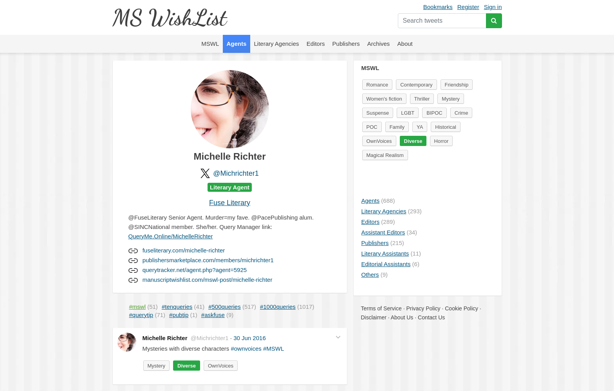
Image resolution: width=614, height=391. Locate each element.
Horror (441, 141)
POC (372, 127)
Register (468, 7)
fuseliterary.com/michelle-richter (184, 250)
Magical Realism (385, 155)
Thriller (422, 99)
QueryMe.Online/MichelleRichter (170, 236)
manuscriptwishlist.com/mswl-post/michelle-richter (208, 279)
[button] (338, 337)
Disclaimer (373, 317)
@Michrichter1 (235, 173)
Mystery (157, 366)
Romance (377, 85)
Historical (445, 127)
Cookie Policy (461, 308)
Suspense (378, 113)
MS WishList (169, 17)
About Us (402, 317)
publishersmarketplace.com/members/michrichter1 (208, 260)
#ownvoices (246, 348)
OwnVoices (220, 366)
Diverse (186, 366)
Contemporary (416, 85)
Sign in (493, 7)
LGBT (407, 113)
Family (397, 127)
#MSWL (273, 348)
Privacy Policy (423, 308)
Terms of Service (381, 308)
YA (420, 127)
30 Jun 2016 (249, 338)
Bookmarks (438, 7)
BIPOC (434, 113)
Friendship (457, 85)
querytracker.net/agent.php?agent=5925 (195, 270)
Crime (461, 113)
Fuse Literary (229, 203)
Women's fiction (384, 99)
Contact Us (431, 317)
